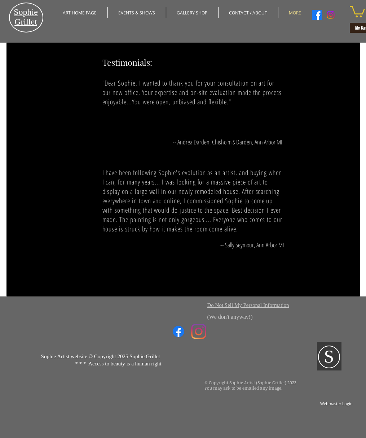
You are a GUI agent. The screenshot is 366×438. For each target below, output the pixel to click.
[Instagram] (331, 15)
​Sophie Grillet (26, 16)
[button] (137, 12)
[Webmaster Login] (336, 403)
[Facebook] (317, 15)
